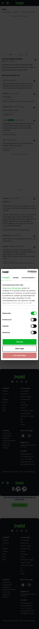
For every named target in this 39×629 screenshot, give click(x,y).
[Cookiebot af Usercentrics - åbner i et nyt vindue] (28, 271)
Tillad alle (19, 342)
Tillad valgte (19, 348)
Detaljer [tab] (16, 277)
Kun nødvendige (19, 355)
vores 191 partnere (14, 288)
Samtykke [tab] (6, 277)
